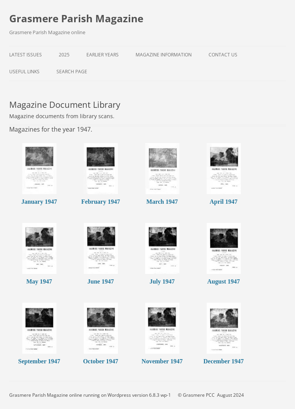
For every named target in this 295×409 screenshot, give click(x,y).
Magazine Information (164, 54)
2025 (64, 54)
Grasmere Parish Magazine (76, 18)
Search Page (71, 71)
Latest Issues (25, 54)
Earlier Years (102, 54)
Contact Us (223, 54)
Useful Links (24, 71)
